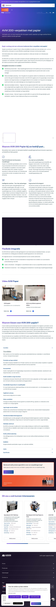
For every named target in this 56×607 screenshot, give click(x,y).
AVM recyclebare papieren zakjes (33, 304)
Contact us (5, 577)
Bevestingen (4, 9)
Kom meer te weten (12, 593)
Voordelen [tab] (28, 347)
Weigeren (25, 596)
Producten (5, 568)
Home (3, 563)
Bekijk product (12, 538)
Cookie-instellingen (35, 596)
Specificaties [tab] (28, 452)
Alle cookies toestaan (15, 596)
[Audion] (6, 556)
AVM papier (7, 303)
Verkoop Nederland (36, 603)
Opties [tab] (28, 449)
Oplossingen (5, 573)
